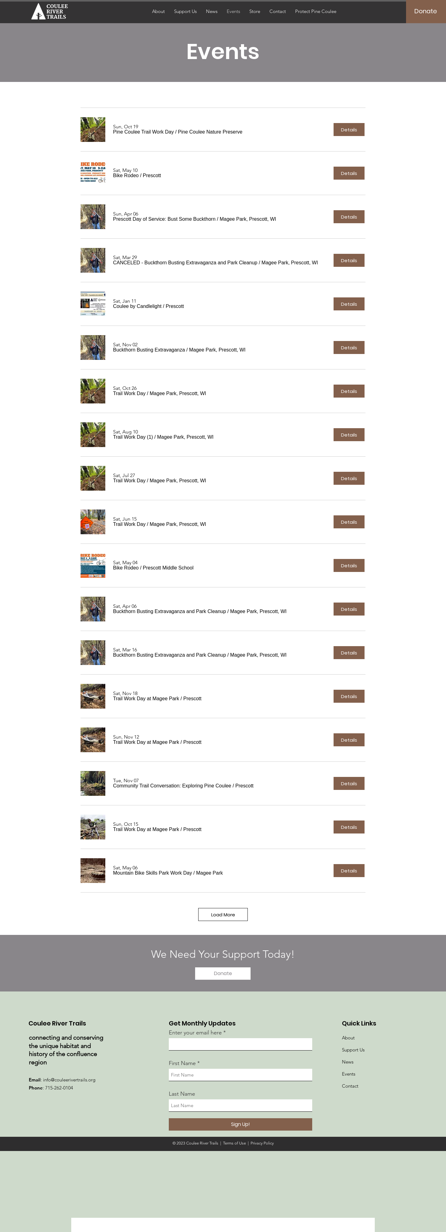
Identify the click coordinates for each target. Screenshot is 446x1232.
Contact (350, 1086)
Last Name (182, 1094)
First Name (182, 1063)
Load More (223, 914)
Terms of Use (234, 1143)
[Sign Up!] (240, 1124)
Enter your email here (195, 1032)
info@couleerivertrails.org (69, 1080)
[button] (143, 132)
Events (348, 1074)
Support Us (353, 1050)
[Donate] (426, 11)
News (347, 1062)
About (348, 1038)
